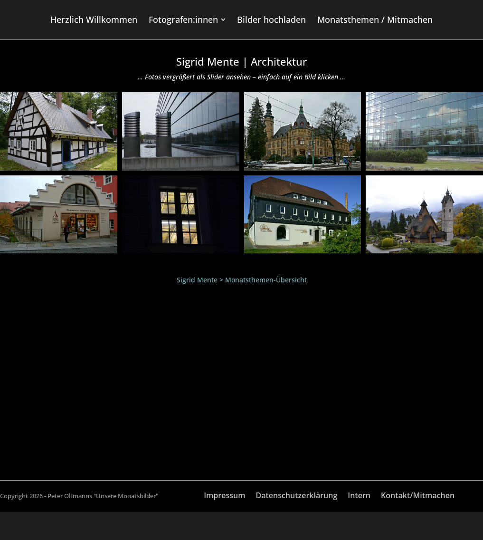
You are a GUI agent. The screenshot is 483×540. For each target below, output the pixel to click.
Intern (359, 496)
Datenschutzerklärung (296, 496)
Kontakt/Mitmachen (418, 496)
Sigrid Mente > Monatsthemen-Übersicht (242, 279)
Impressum (224, 496)
